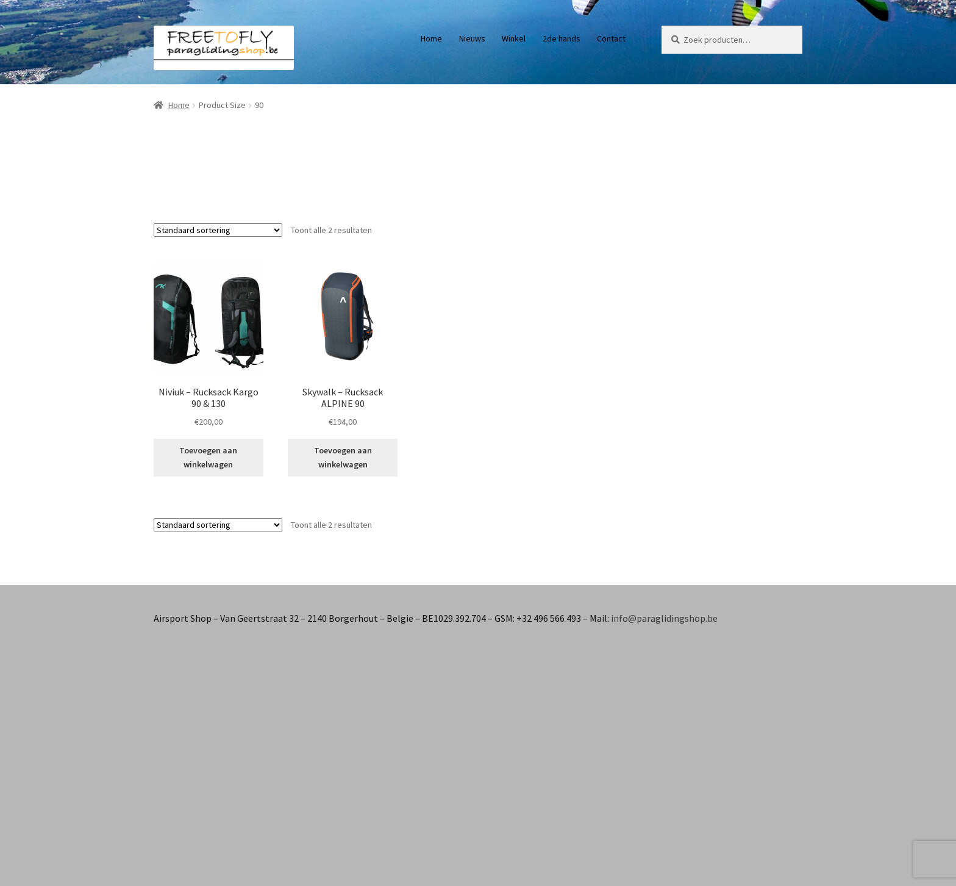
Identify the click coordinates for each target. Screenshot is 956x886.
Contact (611, 38)
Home (431, 38)
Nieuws (472, 38)
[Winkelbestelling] (218, 230)
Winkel (514, 38)
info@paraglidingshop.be (664, 618)
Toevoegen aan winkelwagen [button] (208, 457)
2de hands (561, 38)
